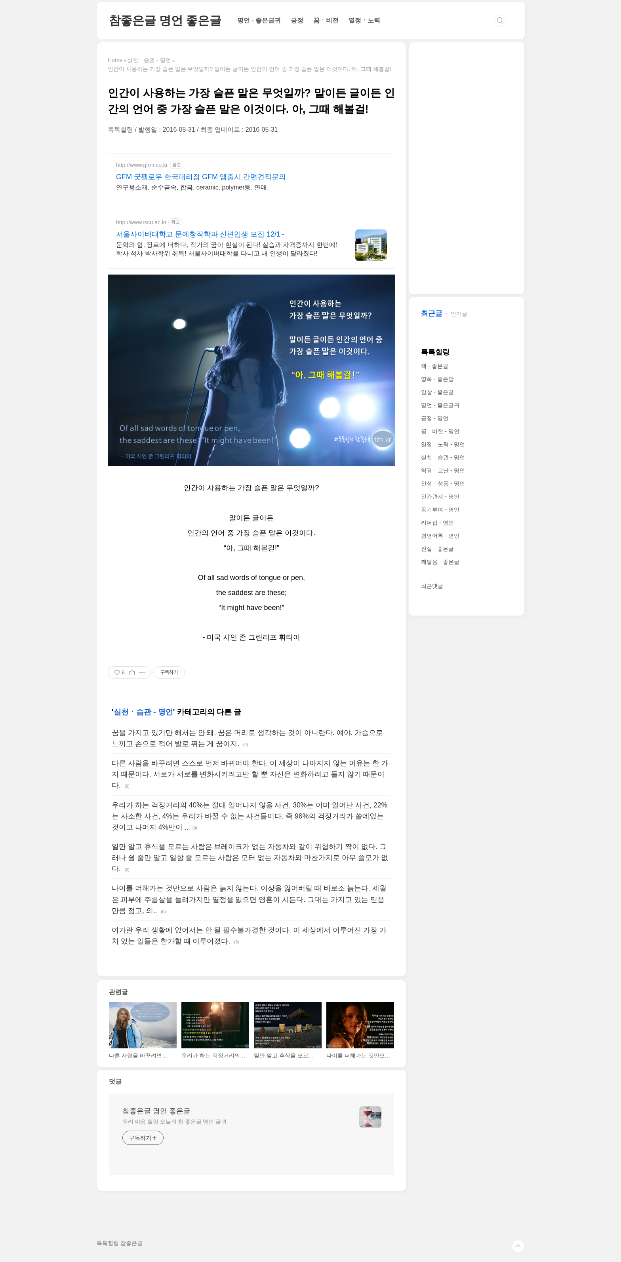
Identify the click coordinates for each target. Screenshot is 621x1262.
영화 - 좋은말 (437, 379)
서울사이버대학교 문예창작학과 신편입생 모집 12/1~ (200, 234)
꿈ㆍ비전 (326, 20)
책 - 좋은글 (434, 366)
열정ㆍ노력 (364, 20)
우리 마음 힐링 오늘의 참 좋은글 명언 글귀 (174, 1121)
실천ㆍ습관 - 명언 (143, 712)
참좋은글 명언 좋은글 (165, 20)
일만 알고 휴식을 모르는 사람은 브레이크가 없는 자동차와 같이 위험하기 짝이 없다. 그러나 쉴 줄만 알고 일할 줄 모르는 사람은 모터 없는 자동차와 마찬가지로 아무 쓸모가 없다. (250, 858)
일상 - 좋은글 (437, 392)
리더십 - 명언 (437, 522)
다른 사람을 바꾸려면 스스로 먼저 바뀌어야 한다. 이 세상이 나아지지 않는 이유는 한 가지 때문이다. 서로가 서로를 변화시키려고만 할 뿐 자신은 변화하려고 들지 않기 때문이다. (250, 774)
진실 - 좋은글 (437, 549)
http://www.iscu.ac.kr (141, 222)
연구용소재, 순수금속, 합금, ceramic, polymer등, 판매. (192, 187)
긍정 (297, 20)
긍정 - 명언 (434, 418)
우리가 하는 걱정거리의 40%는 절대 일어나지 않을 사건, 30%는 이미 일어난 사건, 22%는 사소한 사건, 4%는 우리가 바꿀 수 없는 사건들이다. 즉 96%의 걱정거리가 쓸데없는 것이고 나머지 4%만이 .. (249, 816)
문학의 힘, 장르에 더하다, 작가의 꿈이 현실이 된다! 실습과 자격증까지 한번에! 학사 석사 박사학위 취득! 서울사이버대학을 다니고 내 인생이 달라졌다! (226, 249)
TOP (518, 1246)
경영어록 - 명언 (440, 535)
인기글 (459, 314)
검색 (500, 21)
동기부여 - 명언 (440, 509)
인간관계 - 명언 (440, 496)
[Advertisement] (466, 169)
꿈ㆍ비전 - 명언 (440, 431)
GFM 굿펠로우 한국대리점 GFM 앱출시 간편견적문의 (201, 177)
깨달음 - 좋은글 (440, 562)
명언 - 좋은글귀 (259, 20)
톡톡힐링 (435, 352)
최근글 (431, 313)
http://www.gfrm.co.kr (142, 165)
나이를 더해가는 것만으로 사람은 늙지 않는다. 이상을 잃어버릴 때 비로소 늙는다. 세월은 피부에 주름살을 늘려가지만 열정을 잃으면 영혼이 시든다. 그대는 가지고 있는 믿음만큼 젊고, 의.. (249, 899)
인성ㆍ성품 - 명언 (443, 483)
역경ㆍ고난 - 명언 (443, 470)
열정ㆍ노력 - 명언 (443, 444)
